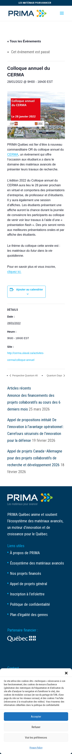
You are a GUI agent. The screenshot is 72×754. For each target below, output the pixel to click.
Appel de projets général (28, 583)
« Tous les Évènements (24, 41)
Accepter (36, 716)
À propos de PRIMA (25, 553)
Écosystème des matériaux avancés (37, 563)
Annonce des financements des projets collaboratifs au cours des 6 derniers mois (33, 402)
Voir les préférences (36, 737)
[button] (66, 673)
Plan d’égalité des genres (29, 614)
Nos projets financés (25, 573)
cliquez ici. (14, 271)
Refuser (36, 727)
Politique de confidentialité (30, 604)
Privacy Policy (36, 747)
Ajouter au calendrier (29, 289)
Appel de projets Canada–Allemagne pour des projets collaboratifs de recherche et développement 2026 (34, 458)
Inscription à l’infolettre (27, 594)
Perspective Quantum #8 (25, 375)
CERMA (12, 154)
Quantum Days (55, 375)
